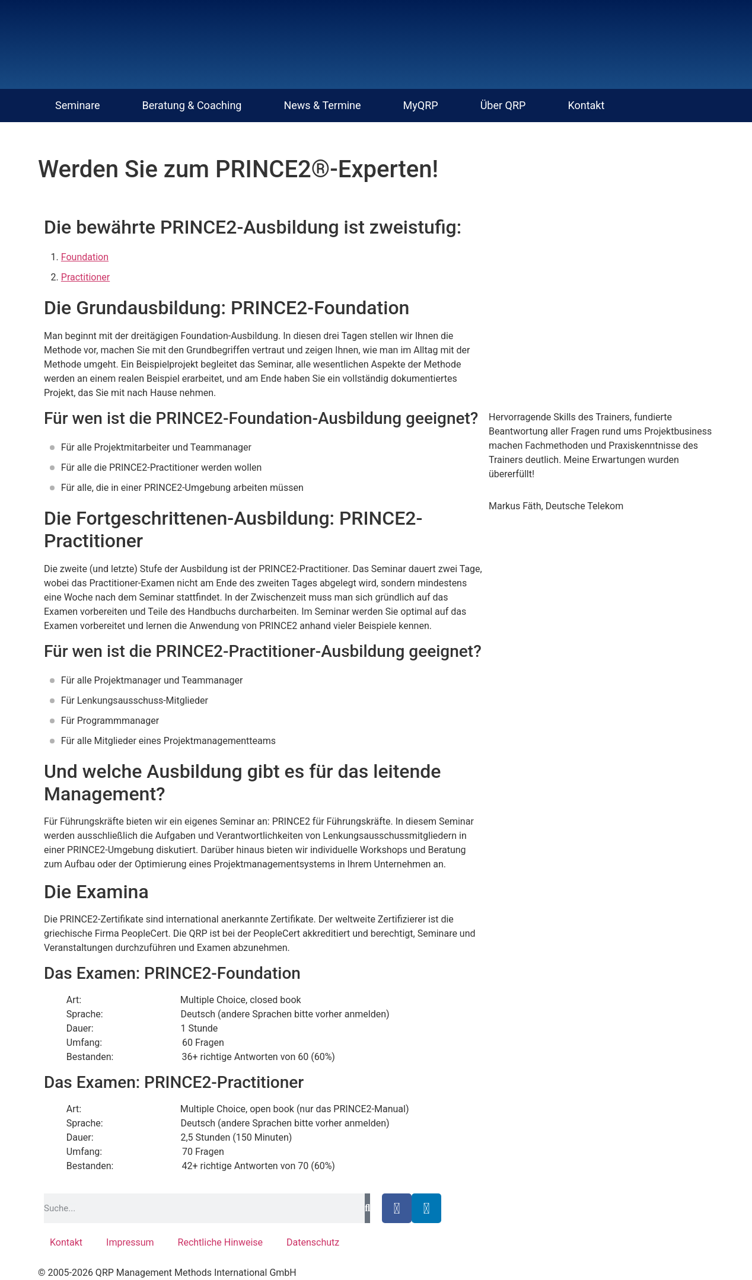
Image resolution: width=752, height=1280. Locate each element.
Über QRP (503, 105)
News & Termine (322, 105)
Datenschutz (312, 1242)
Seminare (77, 105)
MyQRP (420, 105)
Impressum (130, 1242)
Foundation (85, 257)
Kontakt (586, 105)
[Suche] (367, 1208)
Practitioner (85, 277)
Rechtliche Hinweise (220, 1242)
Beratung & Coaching (192, 105)
